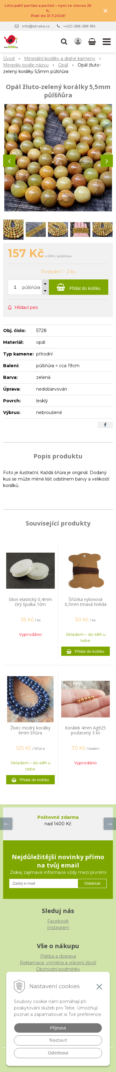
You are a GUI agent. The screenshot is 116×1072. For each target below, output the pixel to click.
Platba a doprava (58, 956)
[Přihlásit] (78, 41)
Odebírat (92, 883)
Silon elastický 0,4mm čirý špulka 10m (30, 601)
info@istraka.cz (36, 26)
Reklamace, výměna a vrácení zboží (58, 962)
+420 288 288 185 (79, 26)
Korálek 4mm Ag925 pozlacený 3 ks (85, 730)
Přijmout (58, 1027)
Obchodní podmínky (58, 969)
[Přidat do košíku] (78, 287)
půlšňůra (31, 287)
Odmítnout (58, 1052)
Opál (63, 65)
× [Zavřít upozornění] (105, 11)
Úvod (9, 58)
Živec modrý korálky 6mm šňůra (30, 730)
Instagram (58, 927)
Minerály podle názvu (26, 65)
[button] (64, 41)
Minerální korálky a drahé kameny (59, 58)
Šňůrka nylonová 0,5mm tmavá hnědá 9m (85, 604)
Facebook (58, 921)
